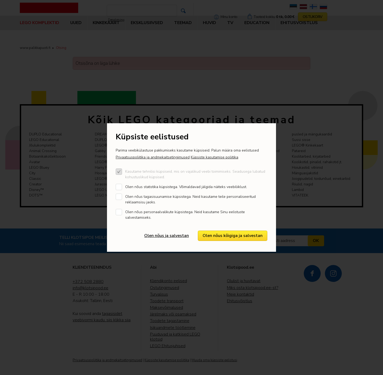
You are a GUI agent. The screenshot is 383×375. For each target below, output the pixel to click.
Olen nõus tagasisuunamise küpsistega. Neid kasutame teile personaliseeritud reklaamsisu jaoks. (190, 199)
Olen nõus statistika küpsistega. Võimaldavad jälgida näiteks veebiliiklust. (186, 186)
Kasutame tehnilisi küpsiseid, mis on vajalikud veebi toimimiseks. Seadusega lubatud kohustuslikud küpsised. (195, 174)
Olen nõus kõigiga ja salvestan (233, 236)
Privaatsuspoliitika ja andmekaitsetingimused (153, 157)
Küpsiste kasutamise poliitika (214, 157)
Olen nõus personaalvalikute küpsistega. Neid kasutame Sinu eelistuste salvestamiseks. (185, 214)
